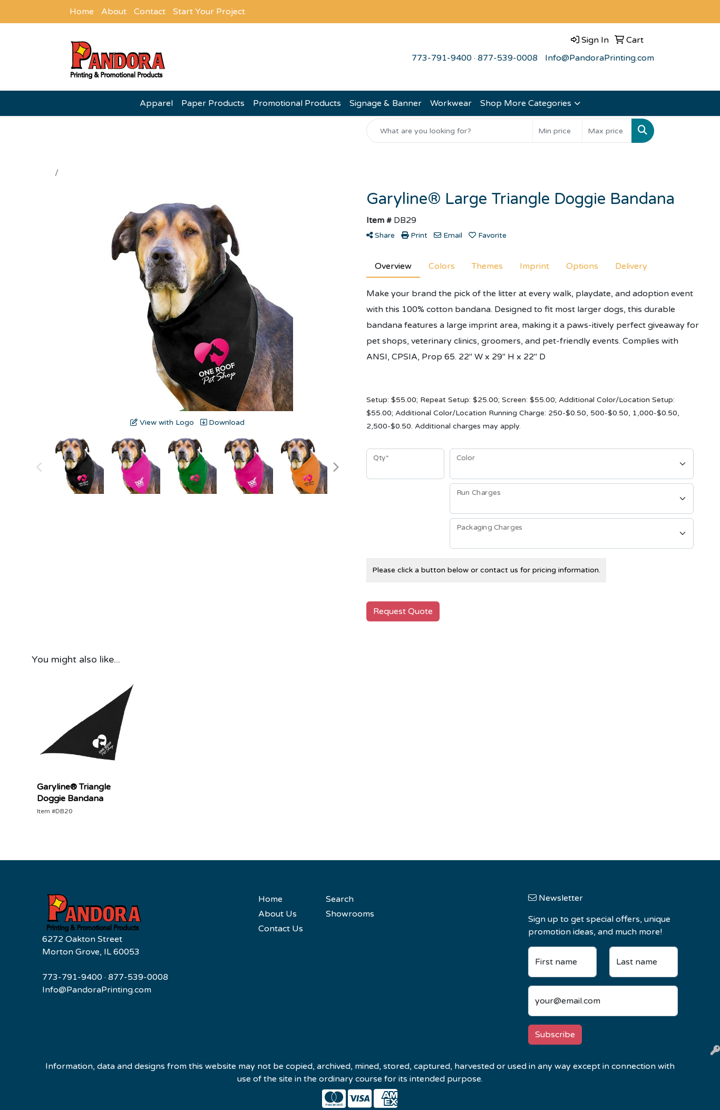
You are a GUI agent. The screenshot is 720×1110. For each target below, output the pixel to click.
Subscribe (555, 1034)
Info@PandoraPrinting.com (599, 58)
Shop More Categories (525, 103)
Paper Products (213, 103)
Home (82, 11)
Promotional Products (297, 103)
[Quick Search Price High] (607, 131)
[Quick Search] (449, 131)
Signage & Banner (385, 103)
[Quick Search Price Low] (557, 131)
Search (340, 899)
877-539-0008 (508, 58)
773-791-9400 (442, 58)
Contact (150, 11)
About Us (277, 914)
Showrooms (350, 914)
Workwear (451, 103)
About (114, 11)
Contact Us (280, 928)
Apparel (156, 103)
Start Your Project (209, 11)
